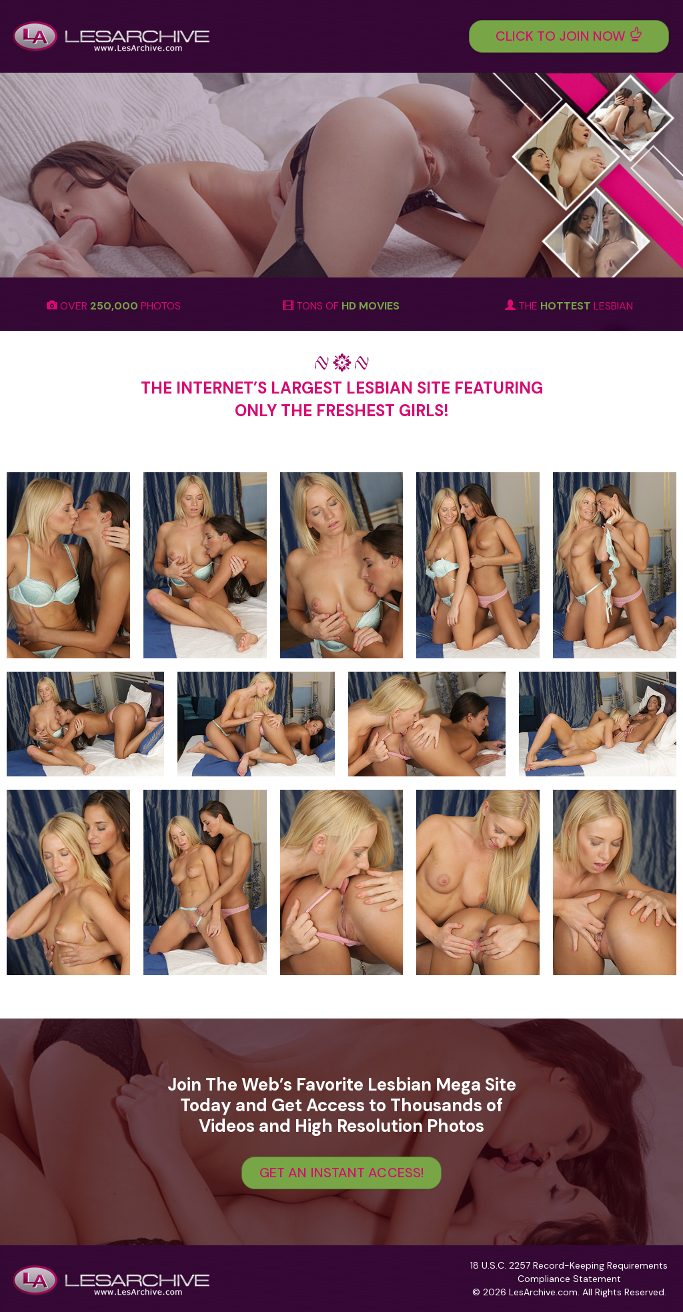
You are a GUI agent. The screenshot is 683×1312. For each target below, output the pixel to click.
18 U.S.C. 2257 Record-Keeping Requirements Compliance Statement (569, 1272)
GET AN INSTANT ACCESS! (341, 1172)
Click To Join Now (569, 36)
